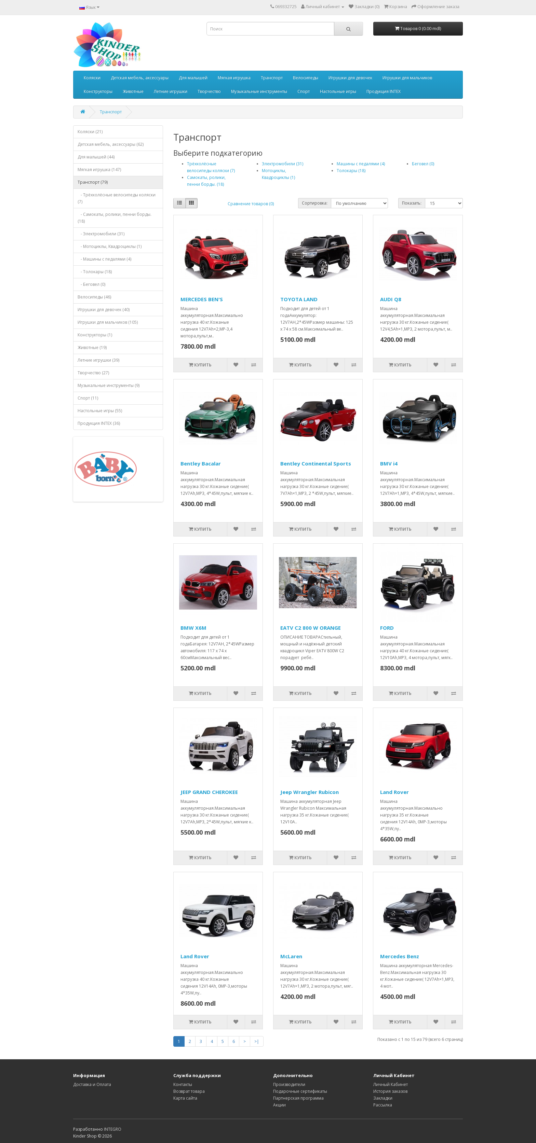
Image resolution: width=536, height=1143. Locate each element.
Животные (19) (92, 347)
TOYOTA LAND (299, 299)
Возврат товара (189, 1091)
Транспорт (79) (93, 182)
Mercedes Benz (399, 956)
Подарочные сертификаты (300, 1091)
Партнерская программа (298, 1098)
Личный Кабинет (390, 1084)
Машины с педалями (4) (361, 164)
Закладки (382, 1098)
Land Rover (394, 792)
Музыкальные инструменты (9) (108, 385)
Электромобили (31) (282, 164)
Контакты (182, 1084)
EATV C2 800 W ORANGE (310, 627)
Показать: (411, 203)
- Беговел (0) (91, 284)
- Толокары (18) (95, 272)
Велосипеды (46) (94, 297)
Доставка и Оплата (92, 1084)
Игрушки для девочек (350, 78)
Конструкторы (98, 91)
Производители (289, 1084)
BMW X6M (193, 627)
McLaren (291, 956)
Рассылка (382, 1105)
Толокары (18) (351, 170)
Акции (279, 1105)
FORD (387, 627)
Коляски (92, 78)
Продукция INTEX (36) (99, 423)
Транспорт (272, 78)
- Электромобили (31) (101, 234)
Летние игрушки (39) (98, 360)
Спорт (303, 91)
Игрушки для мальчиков (407, 78)
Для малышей (193, 78)
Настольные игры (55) (100, 411)
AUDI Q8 (390, 299)
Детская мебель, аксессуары (140, 78)
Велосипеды (305, 78)
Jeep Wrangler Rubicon (309, 792)
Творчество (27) (93, 373)
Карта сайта (185, 1098)
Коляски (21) (90, 132)
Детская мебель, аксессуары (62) (111, 144)
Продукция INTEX (383, 91)
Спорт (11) (88, 398)
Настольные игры (338, 91)
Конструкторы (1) (95, 335)
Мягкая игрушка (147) (99, 169)
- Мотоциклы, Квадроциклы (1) (110, 246)
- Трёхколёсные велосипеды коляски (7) (117, 198)
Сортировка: (314, 203)
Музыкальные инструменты (259, 91)
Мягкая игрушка (234, 78)
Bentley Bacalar (200, 463)
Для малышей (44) (96, 157)
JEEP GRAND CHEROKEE (209, 792)
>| (256, 1041)
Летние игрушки (170, 91)
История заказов (390, 1091)
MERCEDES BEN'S (201, 299)
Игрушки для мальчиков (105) (108, 322)
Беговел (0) (423, 164)
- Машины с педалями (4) (104, 259)
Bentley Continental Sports (315, 463)
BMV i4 (389, 463)
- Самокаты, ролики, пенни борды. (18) (114, 217)
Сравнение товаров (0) (251, 204)
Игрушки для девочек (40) (104, 309)
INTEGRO (112, 1129)
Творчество (209, 91)
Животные (133, 91)
